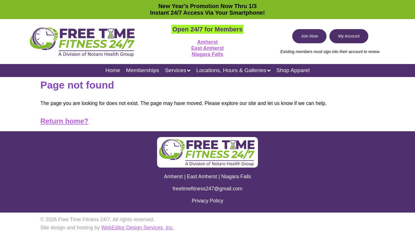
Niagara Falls (207, 54)
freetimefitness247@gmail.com (207, 189)
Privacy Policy (207, 201)
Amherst (207, 42)
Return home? (64, 121)
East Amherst (207, 48)
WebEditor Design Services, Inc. (137, 227)
